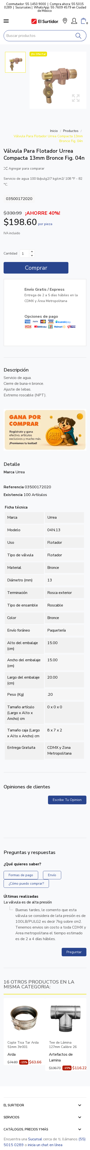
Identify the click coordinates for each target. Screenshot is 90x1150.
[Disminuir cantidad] (32, 255)
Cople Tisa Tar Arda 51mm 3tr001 (23, 1044)
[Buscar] (78, 35)
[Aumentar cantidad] (32, 251)
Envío (52, 875)
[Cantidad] (24, 253)
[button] (65, 21)
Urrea (20, 472)
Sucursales (23, 7)
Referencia (14, 487)
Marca (9, 472)
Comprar (36, 268)
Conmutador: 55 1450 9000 (26, 4)
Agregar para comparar (24, 168)
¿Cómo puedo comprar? (26, 883)
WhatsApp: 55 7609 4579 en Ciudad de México (60, 9)
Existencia (13, 494)
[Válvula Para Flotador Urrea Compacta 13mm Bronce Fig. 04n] (58, 80)
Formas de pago (21, 875)
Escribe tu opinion (67, 800)
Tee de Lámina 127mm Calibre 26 (63, 1044)
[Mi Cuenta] (74, 21)
